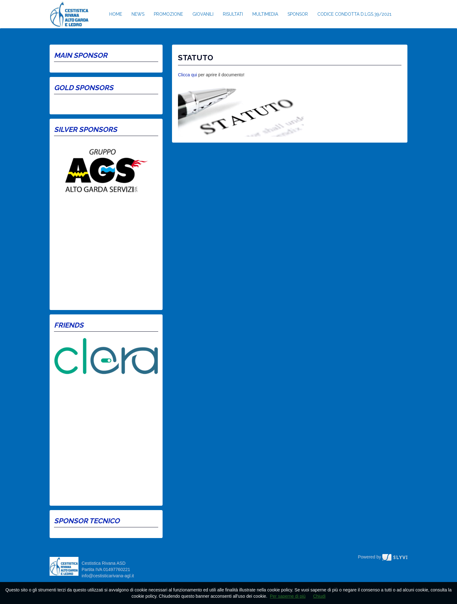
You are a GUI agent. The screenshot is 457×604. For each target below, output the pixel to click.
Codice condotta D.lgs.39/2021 (354, 14)
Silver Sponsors (85, 129)
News (138, 14)
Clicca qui (187, 74)
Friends (68, 325)
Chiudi (319, 596)
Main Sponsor (80, 55)
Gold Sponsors (83, 88)
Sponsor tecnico (87, 521)
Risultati (233, 14)
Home (115, 14)
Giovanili (202, 14)
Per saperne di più (288, 596)
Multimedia (265, 14)
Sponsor (298, 14)
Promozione (168, 14)
